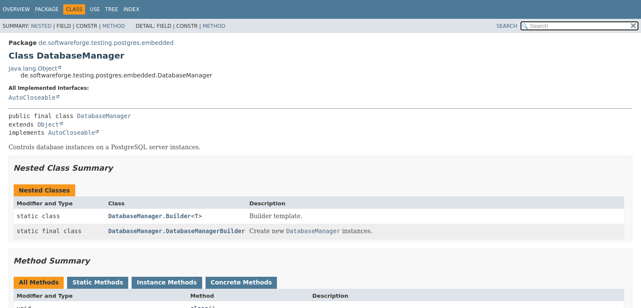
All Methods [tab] (39, 282)
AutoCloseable (32, 97)
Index (131, 9)
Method (114, 26)
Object (48, 124)
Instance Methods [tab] (167, 282)
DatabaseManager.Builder (149, 216)
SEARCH (507, 26)
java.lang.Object (33, 68)
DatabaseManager (104, 116)
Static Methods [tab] (97, 282)
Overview (16, 9)
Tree (111, 9)
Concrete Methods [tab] (241, 282)
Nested (41, 26)
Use (95, 9)
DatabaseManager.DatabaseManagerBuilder (176, 231)
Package (47, 9)
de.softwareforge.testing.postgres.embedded (105, 42)
